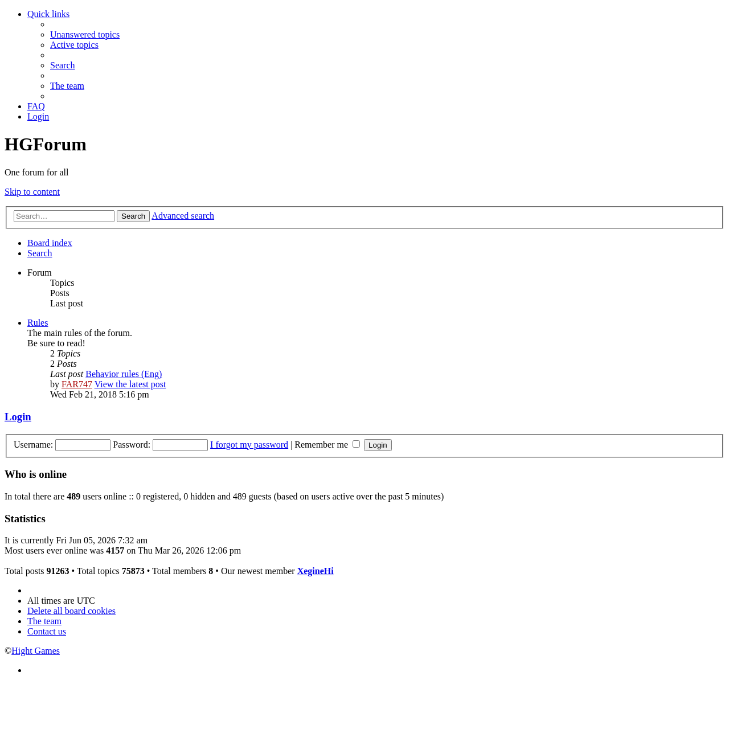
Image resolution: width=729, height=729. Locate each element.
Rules (37, 322)
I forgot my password (249, 444)
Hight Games (35, 651)
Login (18, 417)
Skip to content (32, 191)
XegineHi (315, 571)
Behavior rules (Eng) (123, 374)
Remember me (327, 444)
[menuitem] (85, 34)
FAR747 (77, 384)
